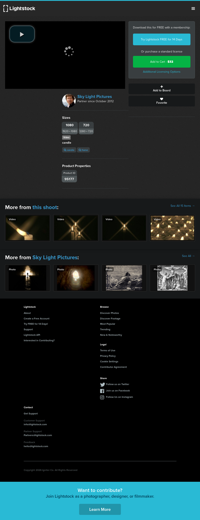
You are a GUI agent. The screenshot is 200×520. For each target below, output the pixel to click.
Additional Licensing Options (161, 71)
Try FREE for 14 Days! (36, 324)
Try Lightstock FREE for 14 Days (161, 39)
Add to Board (162, 88)
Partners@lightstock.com (38, 435)
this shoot (44, 207)
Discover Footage (110, 318)
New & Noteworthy (111, 335)
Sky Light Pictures (94, 96)
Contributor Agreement (113, 367)
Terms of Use (107, 350)
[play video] (22, 34)
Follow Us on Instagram (119, 397)
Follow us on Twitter (117, 384)
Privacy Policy (108, 356)
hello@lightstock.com (36, 446)
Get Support (31, 413)
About (27, 313)
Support (28, 329)
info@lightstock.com (35, 424)
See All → (188, 256)
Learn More (100, 509)
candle (69, 150)
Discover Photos (109, 313)
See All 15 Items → (183, 206)
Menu (193, 8)
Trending (105, 329)
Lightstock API (32, 335)
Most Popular (107, 324)
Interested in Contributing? (39, 340)
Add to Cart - (161, 62)
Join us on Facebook (118, 390)
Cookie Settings (109, 361)
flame (83, 150)
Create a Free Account (36, 318)
